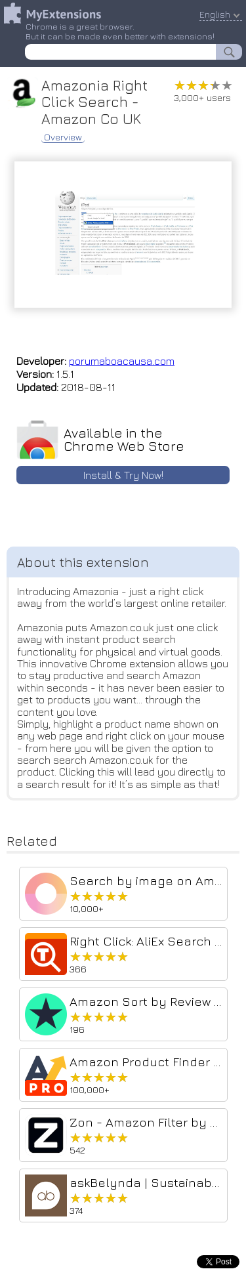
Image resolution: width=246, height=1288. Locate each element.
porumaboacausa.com (121, 361)
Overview (63, 137)
